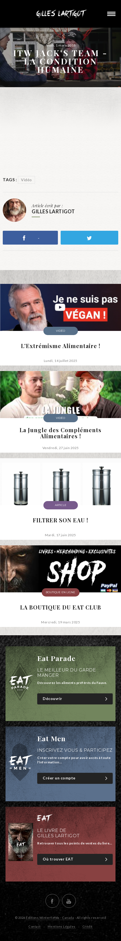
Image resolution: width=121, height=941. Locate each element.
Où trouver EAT (76, 859)
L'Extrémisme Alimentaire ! (60, 346)
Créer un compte (76, 778)
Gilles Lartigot (61, 14)
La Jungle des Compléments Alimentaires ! (60, 433)
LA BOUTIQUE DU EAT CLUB (60, 607)
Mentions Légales (62, 926)
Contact (34, 926)
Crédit (87, 926)
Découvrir (76, 698)
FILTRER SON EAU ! (60, 520)
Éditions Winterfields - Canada (50, 917)
